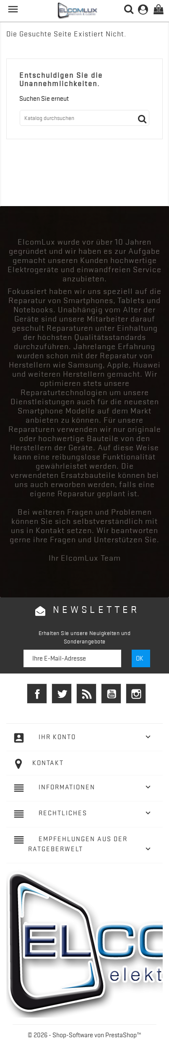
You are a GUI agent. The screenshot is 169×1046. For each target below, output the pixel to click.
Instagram (136, 693)
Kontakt (48, 763)
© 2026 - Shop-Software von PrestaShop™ (84, 1035)
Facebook (37, 693)
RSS (86, 693)
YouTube (111, 693)
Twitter (61, 693)
